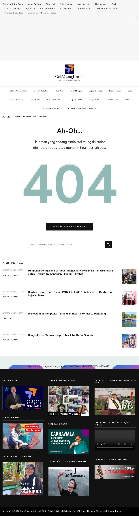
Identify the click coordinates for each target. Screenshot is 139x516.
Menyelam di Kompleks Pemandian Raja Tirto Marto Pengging (67, 314)
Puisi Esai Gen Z (47, 8)
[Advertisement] (69, 38)
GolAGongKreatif (69, 76)
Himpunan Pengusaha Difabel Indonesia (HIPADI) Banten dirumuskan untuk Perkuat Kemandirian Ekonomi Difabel (71, 272)
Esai (114, 4)
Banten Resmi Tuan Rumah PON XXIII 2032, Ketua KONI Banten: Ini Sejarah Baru (70, 293)
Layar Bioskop (83, 4)
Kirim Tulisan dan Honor (107, 8)
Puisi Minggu (66, 4)
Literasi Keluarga (13, 8)
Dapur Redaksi (34, 4)
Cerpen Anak (84, 8)
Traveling (8, 318)
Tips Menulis (101, 4)
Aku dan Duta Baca (14, 13)
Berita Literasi (10, 275)
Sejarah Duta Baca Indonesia (42, 13)
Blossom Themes (86, 511)
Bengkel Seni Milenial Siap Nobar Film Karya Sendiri (60, 335)
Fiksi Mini (50, 4)
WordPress (115, 511)
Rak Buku (30, 8)
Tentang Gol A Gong (13, 4)
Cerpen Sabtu (67, 8)
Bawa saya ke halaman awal (69, 226)
